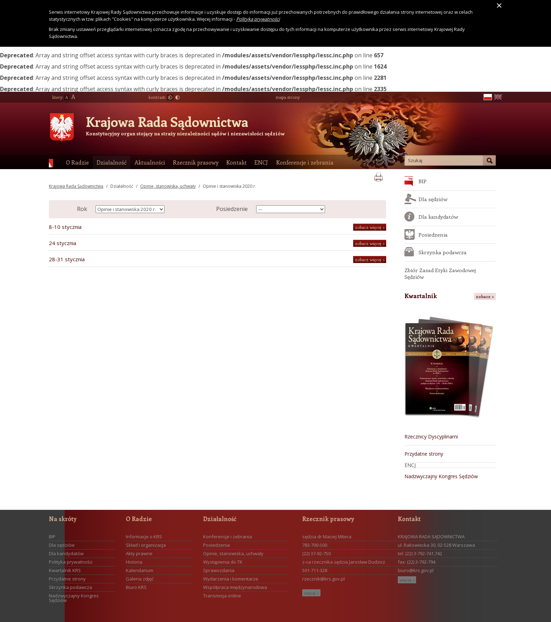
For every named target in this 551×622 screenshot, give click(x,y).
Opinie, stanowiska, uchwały (168, 186)
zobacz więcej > (369, 227)
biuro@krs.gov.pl (416, 570)
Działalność (121, 186)
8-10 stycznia (65, 226)
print (378, 176)
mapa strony (288, 97)
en (498, 97)
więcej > (311, 593)
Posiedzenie (232, 209)
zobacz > (485, 296)
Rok (82, 209)
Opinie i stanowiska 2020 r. (229, 186)
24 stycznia (62, 242)
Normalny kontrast (170, 97)
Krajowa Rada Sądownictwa (167, 121)
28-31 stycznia (67, 259)
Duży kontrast (177, 97)
